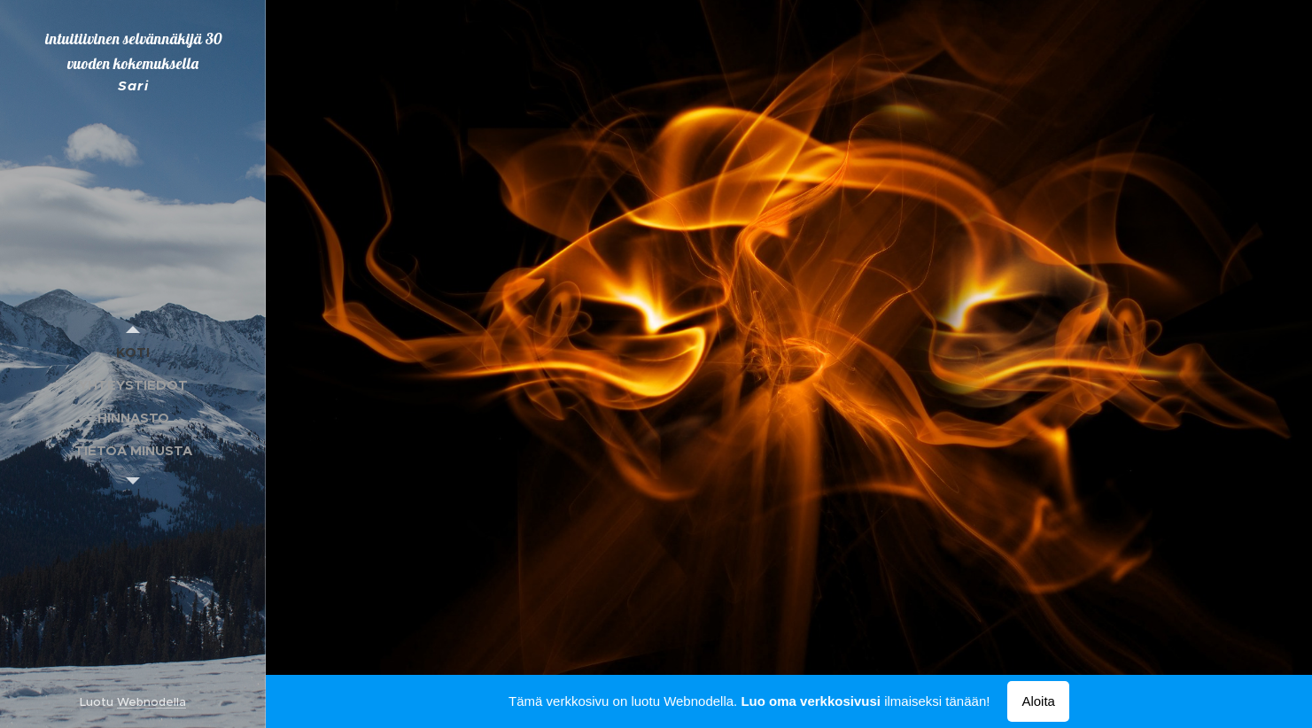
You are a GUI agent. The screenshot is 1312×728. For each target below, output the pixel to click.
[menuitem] (132, 352)
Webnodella (151, 701)
